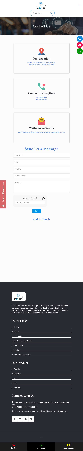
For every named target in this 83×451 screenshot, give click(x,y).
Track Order (17, 345)
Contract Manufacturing (21, 341)
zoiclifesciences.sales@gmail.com (30, 132)
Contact (16, 350)
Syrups (15, 378)
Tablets (16, 369)
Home (15, 327)
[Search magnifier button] (51, 13)
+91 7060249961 (41, 99)
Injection (16, 387)
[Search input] (41, 13)
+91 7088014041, (41, 97)
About (15, 332)
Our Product (17, 336)
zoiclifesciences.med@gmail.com (53, 132)
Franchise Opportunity (21, 355)
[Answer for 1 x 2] (30, 202)
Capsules (16, 374)
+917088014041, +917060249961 (26, 407)
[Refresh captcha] (43, 198)
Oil (14, 383)
